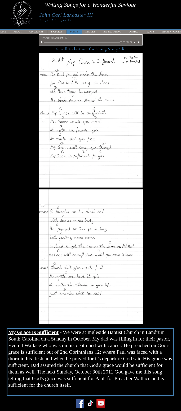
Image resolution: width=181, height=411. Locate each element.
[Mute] (135, 42)
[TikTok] (90, 403)
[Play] (42, 42)
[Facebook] (80, 403)
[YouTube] (100, 403)
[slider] (138, 42)
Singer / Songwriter (56, 20)
